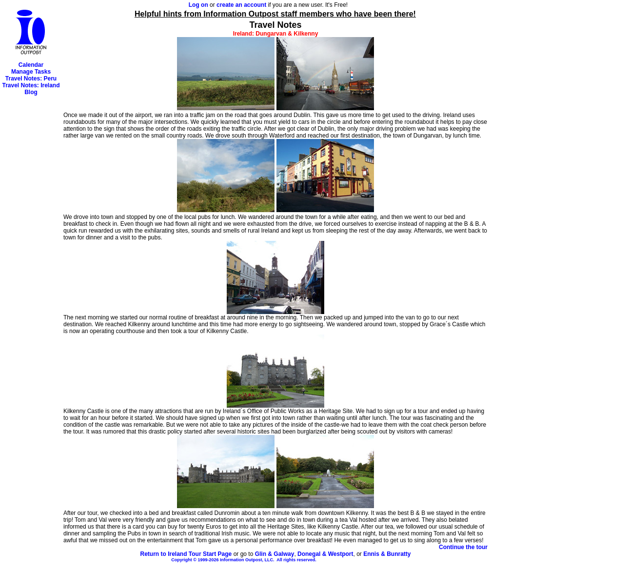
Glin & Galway (274, 554)
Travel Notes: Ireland (30, 85)
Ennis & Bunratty (387, 554)
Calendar (31, 64)
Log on (198, 4)
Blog (31, 92)
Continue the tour (463, 547)
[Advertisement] (31, 242)
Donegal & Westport (325, 554)
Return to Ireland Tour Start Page (186, 554)
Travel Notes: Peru (31, 78)
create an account (241, 4)
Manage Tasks (31, 71)
